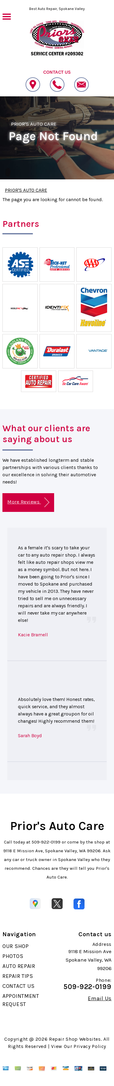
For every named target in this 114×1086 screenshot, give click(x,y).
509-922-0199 (46, 842)
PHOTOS (12, 956)
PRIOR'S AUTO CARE (34, 124)
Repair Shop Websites (75, 1039)
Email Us (100, 998)
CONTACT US (18, 986)
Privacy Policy (90, 1046)
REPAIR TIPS (17, 976)
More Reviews (28, 502)
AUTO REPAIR (18, 966)
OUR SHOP (15, 946)
